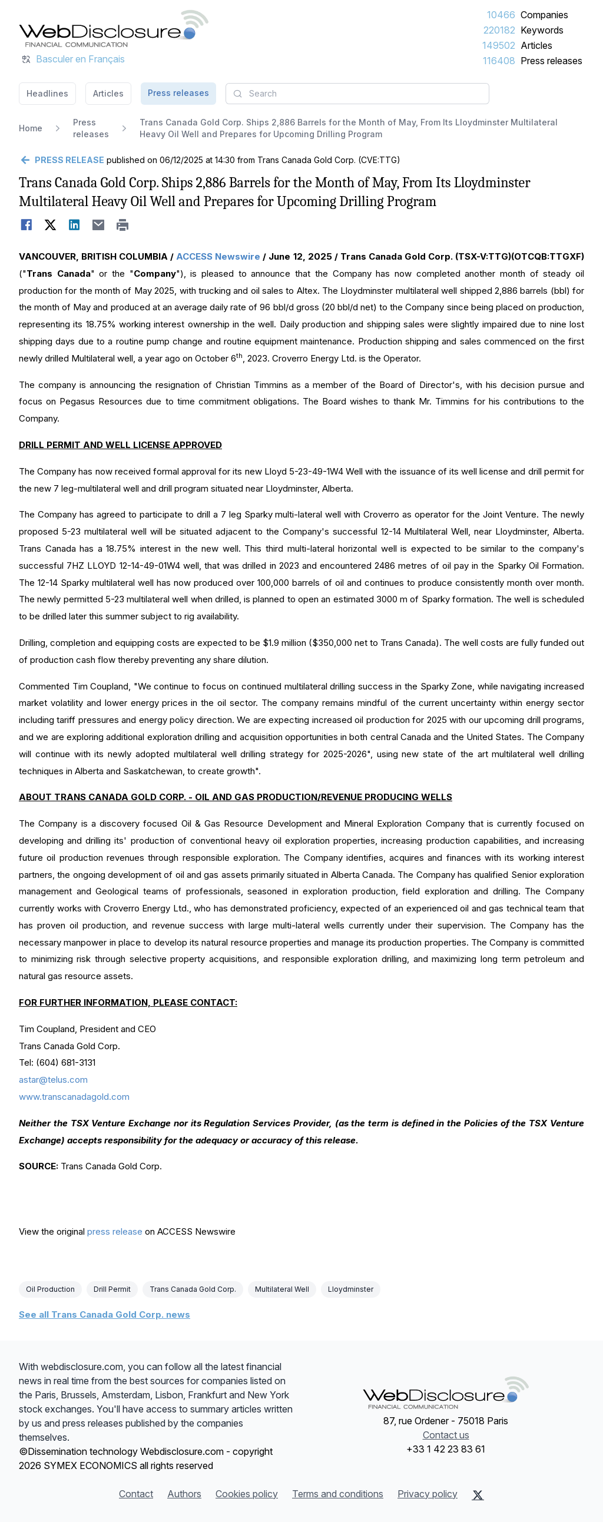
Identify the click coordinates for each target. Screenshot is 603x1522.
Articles (536, 45)
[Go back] (61, 160)
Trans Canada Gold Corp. (193, 1289)
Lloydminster (350, 1289)
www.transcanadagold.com (74, 1096)
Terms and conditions (337, 1494)
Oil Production (50, 1289)
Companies (544, 15)
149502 (498, 45)
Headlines (47, 93)
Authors (184, 1494)
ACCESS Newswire (218, 256)
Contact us (446, 1435)
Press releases (551, 61)
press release (115, 1231)
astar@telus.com (53, 1079)
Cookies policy (247, 1494)
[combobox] (357, 93)
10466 (501, 15)
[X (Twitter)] (478, 1495)
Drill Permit (112, 1289)
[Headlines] (113, 28)
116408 (499, 61)
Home (30, 128)
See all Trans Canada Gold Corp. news (104, 1314)
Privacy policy (427, 1494)
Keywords (542, 30)
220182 (499, 30)
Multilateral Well (282, 1289)
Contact (136, 1494)
